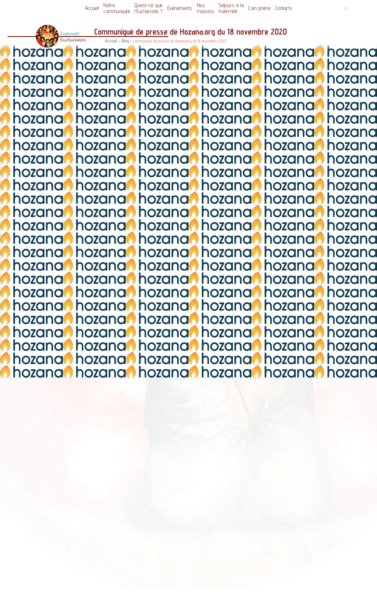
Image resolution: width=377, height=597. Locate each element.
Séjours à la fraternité (231, 8)
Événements (179, 8)
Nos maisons (205, 8)
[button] (346, 9)
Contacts (283, 8)
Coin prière (259, 8)
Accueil (92, 8)
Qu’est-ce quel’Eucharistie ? (149, 8)
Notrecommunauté (116, 8)
